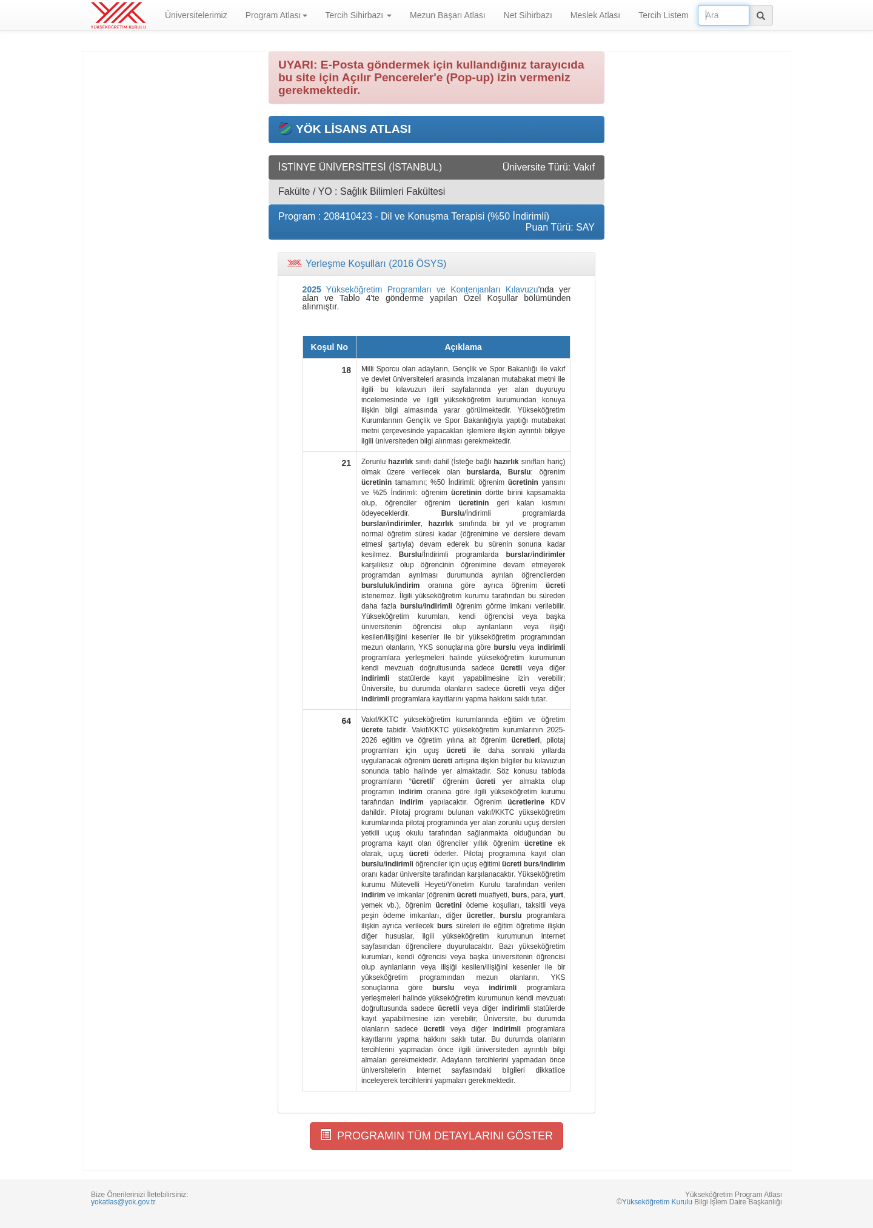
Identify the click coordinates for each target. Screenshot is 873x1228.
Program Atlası (276, 15)
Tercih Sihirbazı (359, 15)
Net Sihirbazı (528, 15)
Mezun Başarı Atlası (448, 15)
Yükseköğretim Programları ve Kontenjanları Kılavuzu (420, 289)
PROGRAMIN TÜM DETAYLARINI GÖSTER (436, 1135)
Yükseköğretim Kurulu (657, 1202)
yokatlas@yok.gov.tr (123, 1202)
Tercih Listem (663, 15)
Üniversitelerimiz (196, 15)
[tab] (436, 263)
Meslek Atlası (595, 15)
